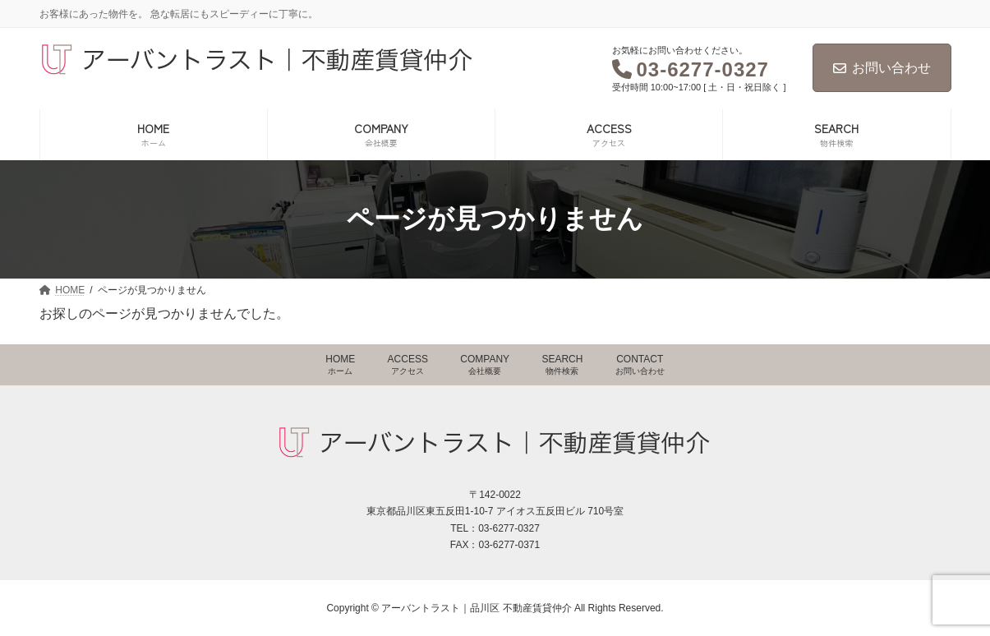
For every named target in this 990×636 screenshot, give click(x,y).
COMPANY (484, 364)
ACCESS (408, 364)
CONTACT (640, 364)
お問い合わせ (882, 68)
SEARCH (561, 364)
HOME (340, 364)
